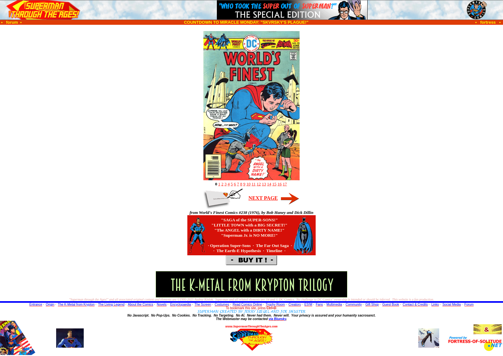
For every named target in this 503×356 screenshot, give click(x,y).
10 (248, 184)
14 (269, 184)
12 (259, 184)
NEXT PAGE (263, 198)
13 (264, 184)
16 (279, 184)
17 (285, 184)
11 (254, 184)
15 (274, 184)
